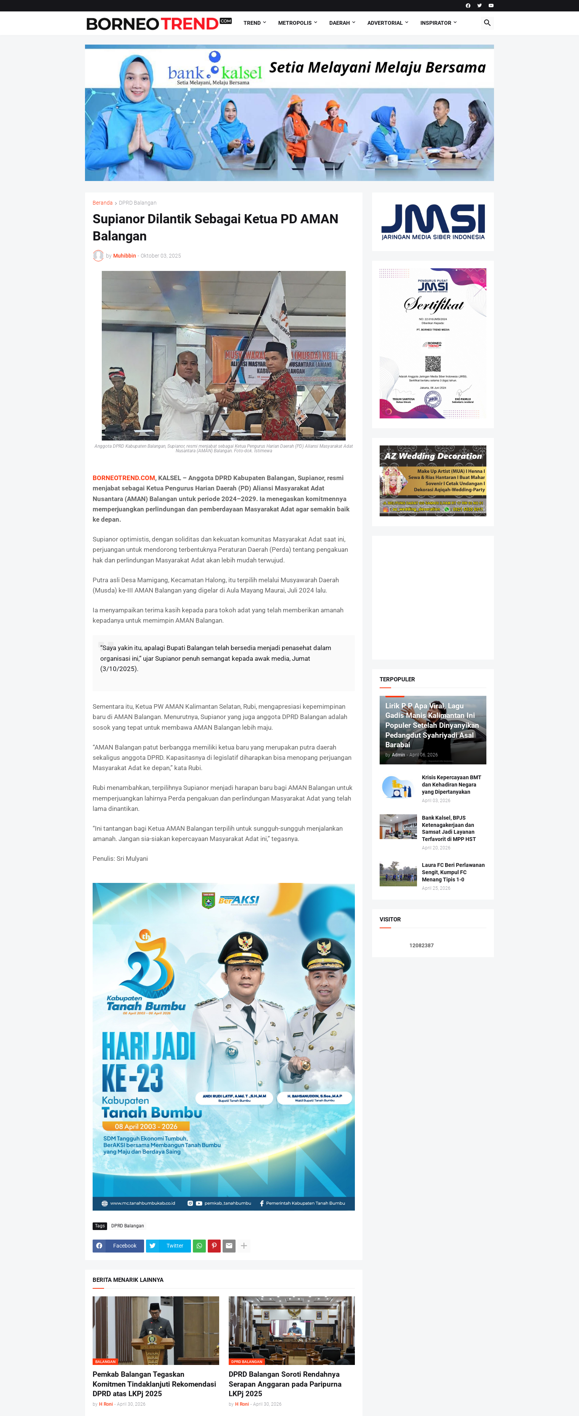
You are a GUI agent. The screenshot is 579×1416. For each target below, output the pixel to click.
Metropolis (295, 23)
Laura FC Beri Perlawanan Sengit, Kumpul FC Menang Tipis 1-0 (453, 872)
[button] (487, 23)
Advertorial (385, 23)
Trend (252, 23)
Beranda (103, 203)
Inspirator (435, 23)
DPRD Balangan (138, 203)
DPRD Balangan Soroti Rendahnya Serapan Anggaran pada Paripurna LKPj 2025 (285, 1384)
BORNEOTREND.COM (124, 478)
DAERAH (339, 23)
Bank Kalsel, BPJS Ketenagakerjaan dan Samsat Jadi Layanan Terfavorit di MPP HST (449, 829)
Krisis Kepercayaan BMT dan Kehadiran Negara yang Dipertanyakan (451, 784)
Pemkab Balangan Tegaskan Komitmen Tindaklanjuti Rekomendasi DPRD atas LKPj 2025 (154, 1384)
